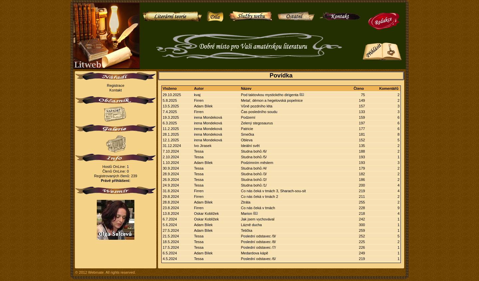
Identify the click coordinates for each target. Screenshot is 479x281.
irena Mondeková (208, 117)
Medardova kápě (254, 253)
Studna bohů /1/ (254, 185)
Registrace (115, 85)
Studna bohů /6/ (254, 151)
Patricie (247, 129)
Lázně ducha (251, 225)
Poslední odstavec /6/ (258, 259)
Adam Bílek (203, 106)
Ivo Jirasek (203, 146)
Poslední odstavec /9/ (258, 236)
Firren (199, 100)
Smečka (247, 134)
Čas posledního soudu (259, 112)
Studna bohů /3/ (254, 174)
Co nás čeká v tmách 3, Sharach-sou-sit (273, 191)
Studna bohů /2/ (254, 180)
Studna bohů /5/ (254, 157)
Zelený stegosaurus (257, 123)
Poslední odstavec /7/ (258, 247)
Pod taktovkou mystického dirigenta (269, 95)
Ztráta (245, 202)
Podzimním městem (257, 163)
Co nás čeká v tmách (258, 208)
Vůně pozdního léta (256, 106)
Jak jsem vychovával (257, 219)
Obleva (246, 140)
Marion (246, 213)
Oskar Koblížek (206, 213)
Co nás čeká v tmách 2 (259, 197)
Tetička (246, 230)
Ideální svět (250, 146)
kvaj (197, 95)
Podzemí (248, 117)
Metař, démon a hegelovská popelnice (272, 100)
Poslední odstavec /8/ (258, 242)
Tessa (199, 151)
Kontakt (115, 90)
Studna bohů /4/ (254, 168)
